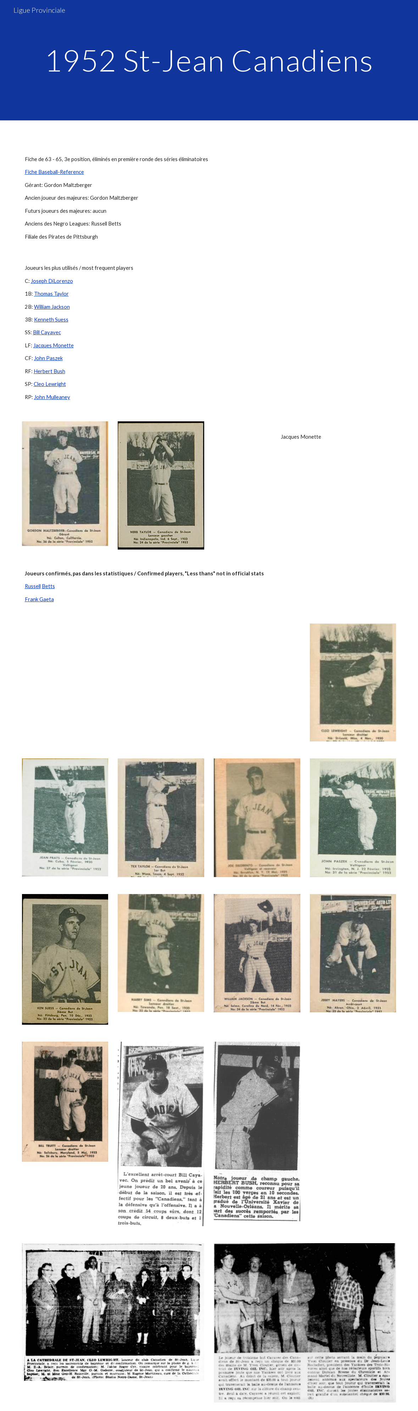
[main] (209, 60)
